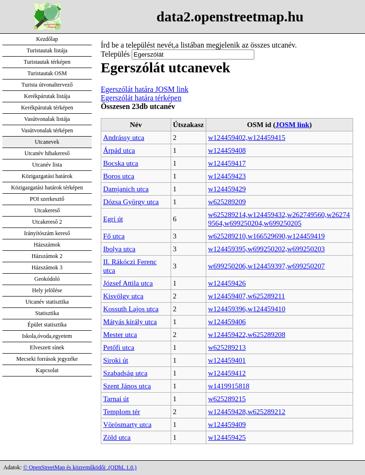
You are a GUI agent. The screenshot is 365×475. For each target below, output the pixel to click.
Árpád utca (119, 150)
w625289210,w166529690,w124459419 (266, 236)
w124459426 (227, 283)
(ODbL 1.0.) (122, 467)
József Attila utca (128, 283)
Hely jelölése (47, 290)
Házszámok (47, 244)
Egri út (113, 219)
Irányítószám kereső (47, 233)
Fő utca (114, 236)
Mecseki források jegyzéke (46, 359)
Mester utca (120, 334)
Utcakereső (47, 210)
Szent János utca (127, 386)
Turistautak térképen (47, 62)
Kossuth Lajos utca (130, 309)
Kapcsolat (47, 370)
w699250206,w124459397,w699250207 (266, 266)
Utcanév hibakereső (47, 153)
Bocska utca (120, 163)
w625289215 (227, 399)
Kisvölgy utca (123, 296)
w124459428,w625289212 (246, 411)
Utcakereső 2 (47, 221)
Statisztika (47, 313)
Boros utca (118, 176)
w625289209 (227, 202)
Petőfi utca (118, 347)
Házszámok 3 (47, 267)
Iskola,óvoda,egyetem (47, 336)
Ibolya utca (119, 249)
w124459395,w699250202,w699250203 (266, 249)
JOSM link (292, 124)
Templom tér (121, 411)
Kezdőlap (47, 39)
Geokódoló (46, 279)
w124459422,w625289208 (246, 334)
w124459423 (227, 176)
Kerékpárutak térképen (47, 107)
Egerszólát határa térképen (141, 98)
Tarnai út (116, 399)
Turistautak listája (47, 50)
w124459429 (227, 189)
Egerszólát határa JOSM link (144, 89)
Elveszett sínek (47, 347)
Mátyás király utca (130, 321)
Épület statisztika (47, 324)
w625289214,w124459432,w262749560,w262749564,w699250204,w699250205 (279, 218)
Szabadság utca (125, 373)
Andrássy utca (123, 137)
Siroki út (115, 360)
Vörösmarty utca (127, 424)
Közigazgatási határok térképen (47, 187)
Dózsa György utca (131, 202)
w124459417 (227, 163)
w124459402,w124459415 (246, 137)
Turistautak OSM (47, 73)
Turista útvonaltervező (47, 84)
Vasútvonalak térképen (47, 130)
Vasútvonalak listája (47, 119)
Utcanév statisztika (47, 301)
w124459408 (227, 150)
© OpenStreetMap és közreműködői (65, 467)
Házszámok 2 (47, 256)
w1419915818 (229, 386)
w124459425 (227, 437)
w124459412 (227, 373)
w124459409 (227, 424)
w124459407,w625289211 (246, 296)
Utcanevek (47, 142)
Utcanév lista (47, 164)
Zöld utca (117, 437)
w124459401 (227, 360)
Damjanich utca (126, 189)
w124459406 (227, 321)
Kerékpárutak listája (47, 96)
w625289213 (227, 347)
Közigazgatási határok (47, 176)
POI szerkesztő (47, 199)
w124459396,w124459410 (246, 309)
